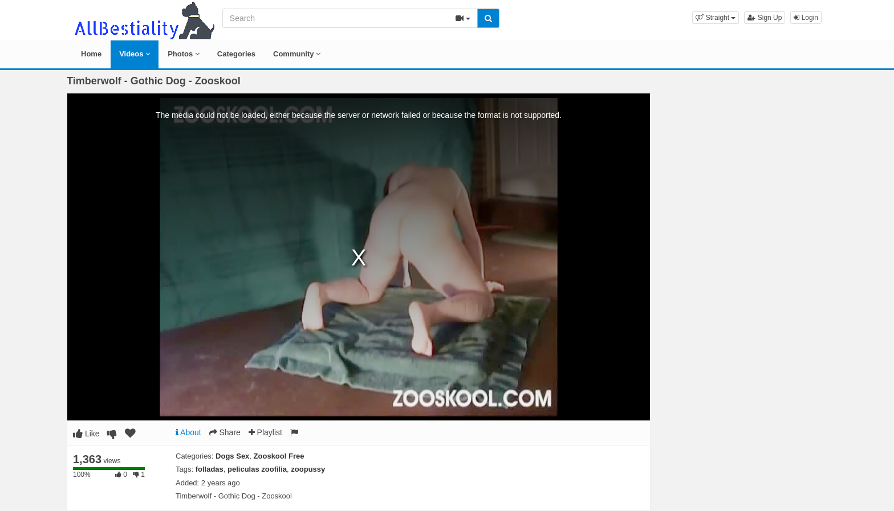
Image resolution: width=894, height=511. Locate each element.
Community (296, 54)
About (188, 432)
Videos (134, 54)
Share (225, 432)
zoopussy (308, 469)
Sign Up (764, 18)
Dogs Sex (232, 456)
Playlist (265, 432)
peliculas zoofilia (257, 469)
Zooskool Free (279, 456)
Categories (236, 54)
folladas (210, 469)
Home (91, 54)
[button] (715, 17)
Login (806, 18)
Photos (184, 54)
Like (86, 433)
